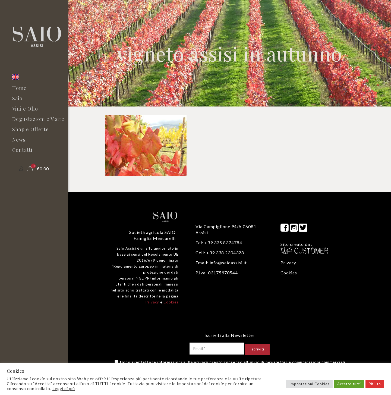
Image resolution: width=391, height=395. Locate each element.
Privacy (152, 302)
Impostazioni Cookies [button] (309, 384)
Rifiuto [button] (375, 384)
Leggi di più (63, 388)
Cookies (170, 302)
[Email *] (217, 349)
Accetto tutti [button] (349, 384)
